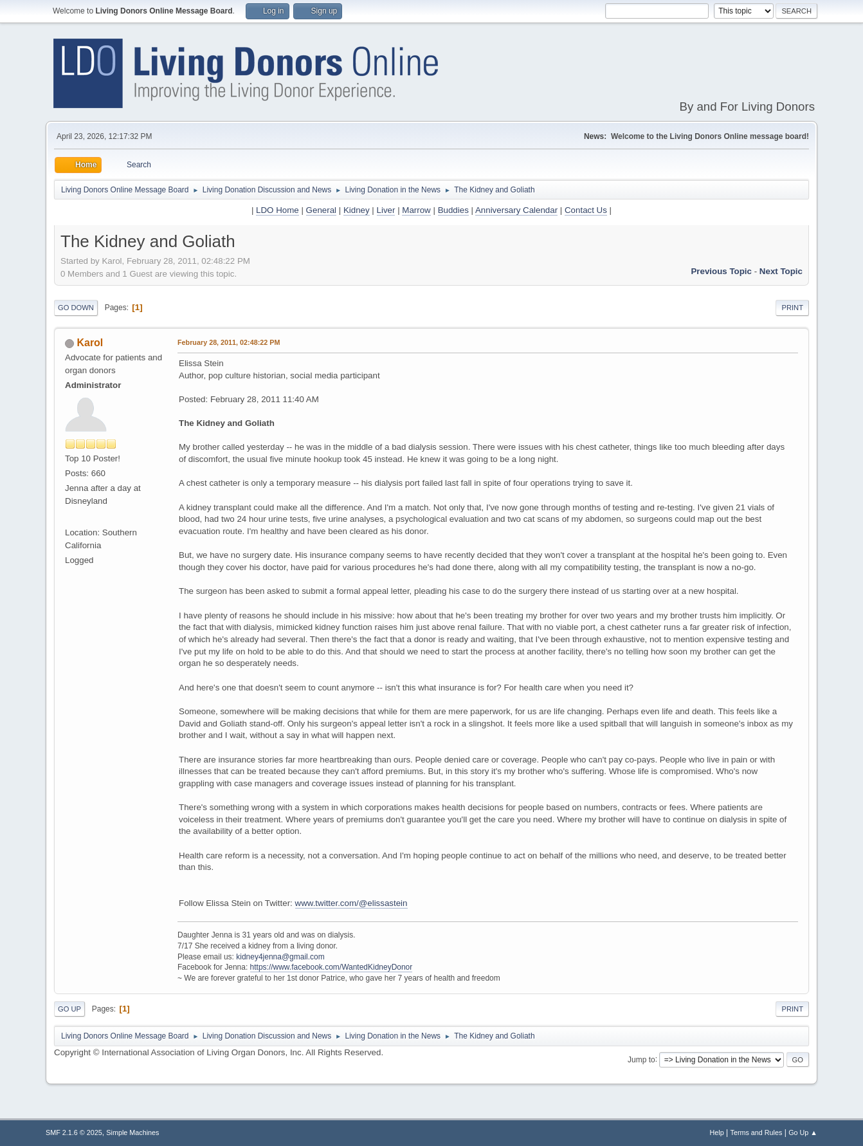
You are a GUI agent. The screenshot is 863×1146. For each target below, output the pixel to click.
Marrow (416, 210)
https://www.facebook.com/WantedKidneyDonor (331, 967)
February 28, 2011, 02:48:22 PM (228, 342)
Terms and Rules (757, 1132)
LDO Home (277, 210)
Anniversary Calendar (516, 210)
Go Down (76, 307)
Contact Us (586, 210)
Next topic (781, 271)
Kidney (356, 210)
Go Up (69, 1009)
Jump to (641, 1059)
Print (792, 307)
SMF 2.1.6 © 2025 (74, 1132)
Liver (386, 210)
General (321, 210)
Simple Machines (132, 1132)
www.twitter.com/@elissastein (351, 903)
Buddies (453, 210)
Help (717, 1132)
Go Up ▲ (802, 1132)
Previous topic (721, 271)
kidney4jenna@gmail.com (280, 956)
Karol (90, 342)
